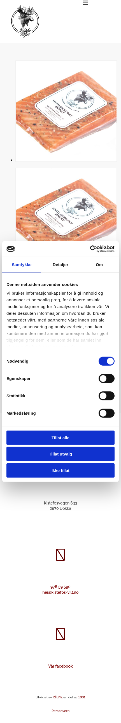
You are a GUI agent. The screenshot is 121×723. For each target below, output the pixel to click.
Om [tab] (99, 264)
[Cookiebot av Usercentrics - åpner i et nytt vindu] (90, 249)
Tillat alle (60, 437)
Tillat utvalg (60, 454)
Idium (57, 697)
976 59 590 (60, 586)
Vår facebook (60, 666)
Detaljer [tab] (60, 264)
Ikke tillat (60, 470)
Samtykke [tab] (22, 264)
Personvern (60, 711)
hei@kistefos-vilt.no (60, 592)
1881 (81, 697)
